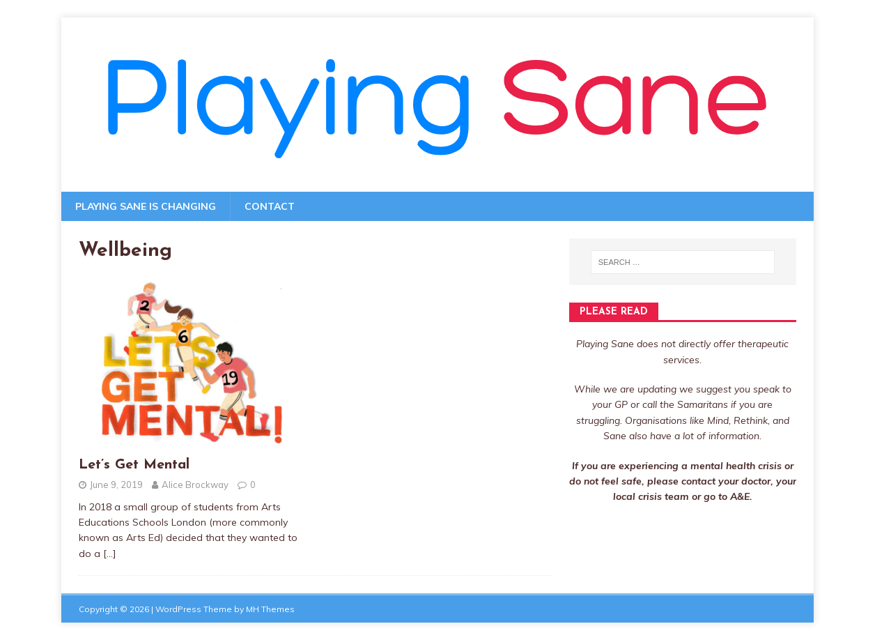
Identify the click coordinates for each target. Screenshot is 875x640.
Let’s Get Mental (134, 465)
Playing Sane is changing (145, 206)
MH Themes (270, 609)
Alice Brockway (195, 484)
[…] (109, 553)
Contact (270, 206)
